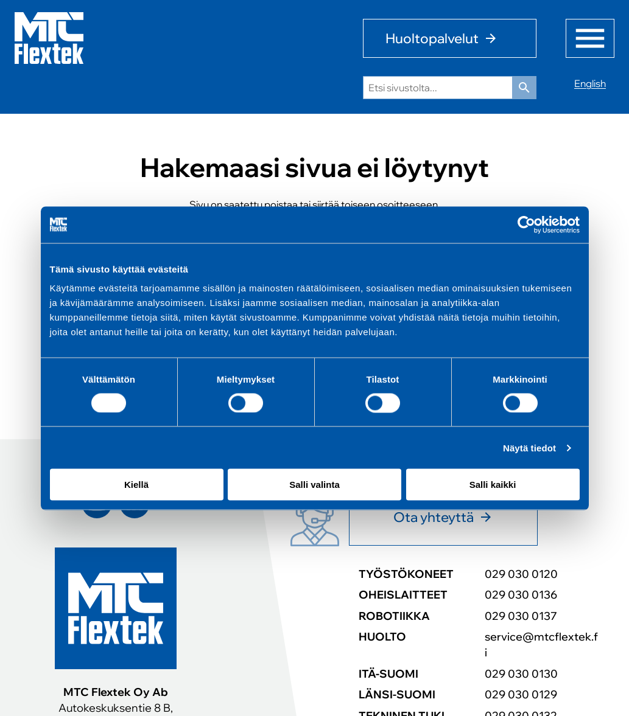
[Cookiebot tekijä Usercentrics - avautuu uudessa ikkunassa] (526, 224)
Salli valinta (314, 484)
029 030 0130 (521, 673)
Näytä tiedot (529, 447)
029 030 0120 (521, 573)
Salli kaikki (492, 484)
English (590, 83)
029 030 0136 (521, 594)
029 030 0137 (521, 615)
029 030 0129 (521, 694)
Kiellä (136, 484)
